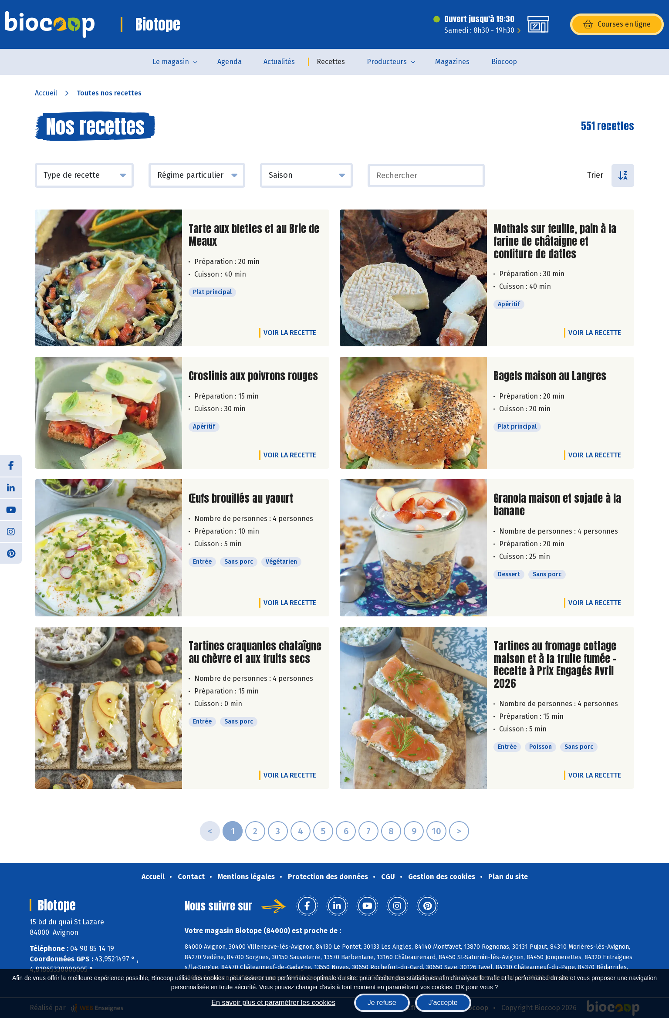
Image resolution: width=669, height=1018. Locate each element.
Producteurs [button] (387, 61)
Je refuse (382, 1002)
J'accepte (443, 1002)
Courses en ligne (617, 24)
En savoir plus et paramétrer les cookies (273, 1002)
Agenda (229, 61)
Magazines (452, 61)
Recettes (331, 61)
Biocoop (504, 61)
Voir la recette (290, 332)
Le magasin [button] (170, 61)
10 (436, 831)
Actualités (279, 61)
